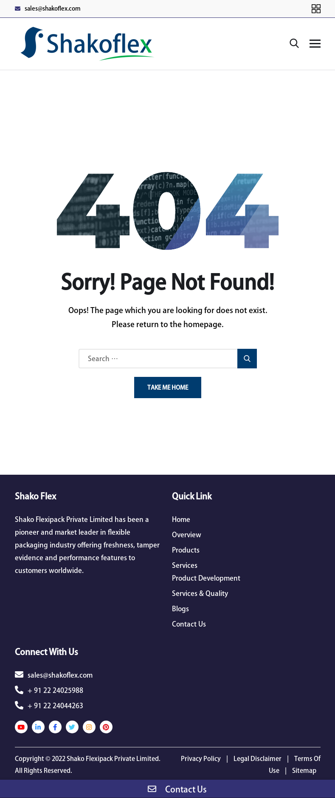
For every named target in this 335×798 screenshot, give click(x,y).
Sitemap (304, 770)
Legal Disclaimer (258, 758)
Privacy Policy (201, 758)
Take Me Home (167, 387)
